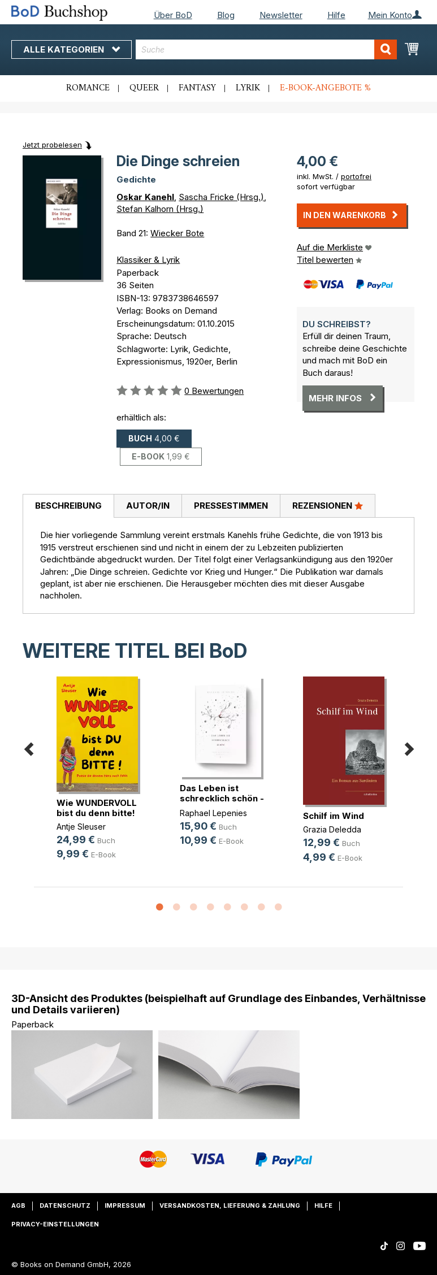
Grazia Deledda (332, 829)
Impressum (125, 1205)
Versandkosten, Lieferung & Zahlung (229, 1205)
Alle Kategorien (71, 49)
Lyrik (248, 88)
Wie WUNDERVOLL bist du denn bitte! (97, 807)
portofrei (356, 176)
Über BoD (173, 15)
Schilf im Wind (333, 815)
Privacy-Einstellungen (55, 1224)
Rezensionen (327, 505)
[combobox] (266, 49)
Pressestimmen (231, 505)
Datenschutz (65, 1205)
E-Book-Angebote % (325, 88)
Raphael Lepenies (213, 813)
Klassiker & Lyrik (148, 259)
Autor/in (148, 505)
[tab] (68, 506)
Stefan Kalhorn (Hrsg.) (160, 208)
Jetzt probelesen (52, 144)
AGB (18, 1205)
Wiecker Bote (177, 233)
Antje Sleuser (81, 826)
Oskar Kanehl (145, 197)
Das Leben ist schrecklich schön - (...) (222, 798)
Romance (88, 88)
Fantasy (197, 88)
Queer (144, 88)
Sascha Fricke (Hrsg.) (221, 197)
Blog (226, 15)
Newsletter (280, 15)
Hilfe (336, 15)
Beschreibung (68, 505)
